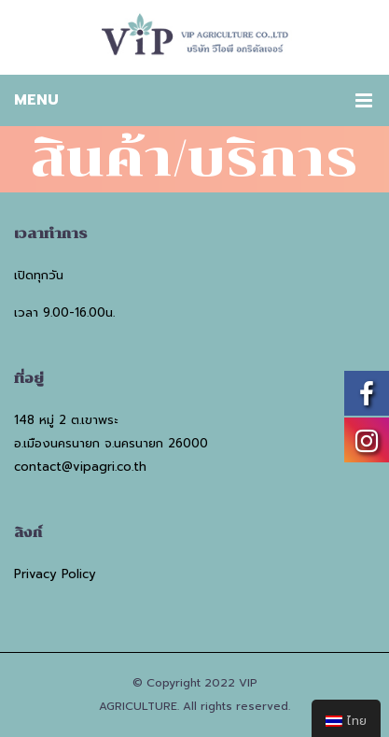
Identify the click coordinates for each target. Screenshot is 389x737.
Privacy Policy (55, 574)
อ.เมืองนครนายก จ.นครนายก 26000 (111, 443)
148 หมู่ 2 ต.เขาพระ (66, 420)
